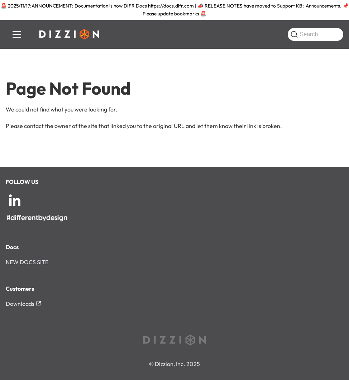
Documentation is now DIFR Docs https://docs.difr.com (134, 6)
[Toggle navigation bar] (16, 34)
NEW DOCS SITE (27, 262)
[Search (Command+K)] (315, 34)
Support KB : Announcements (308, 6)
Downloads (23, 303)
